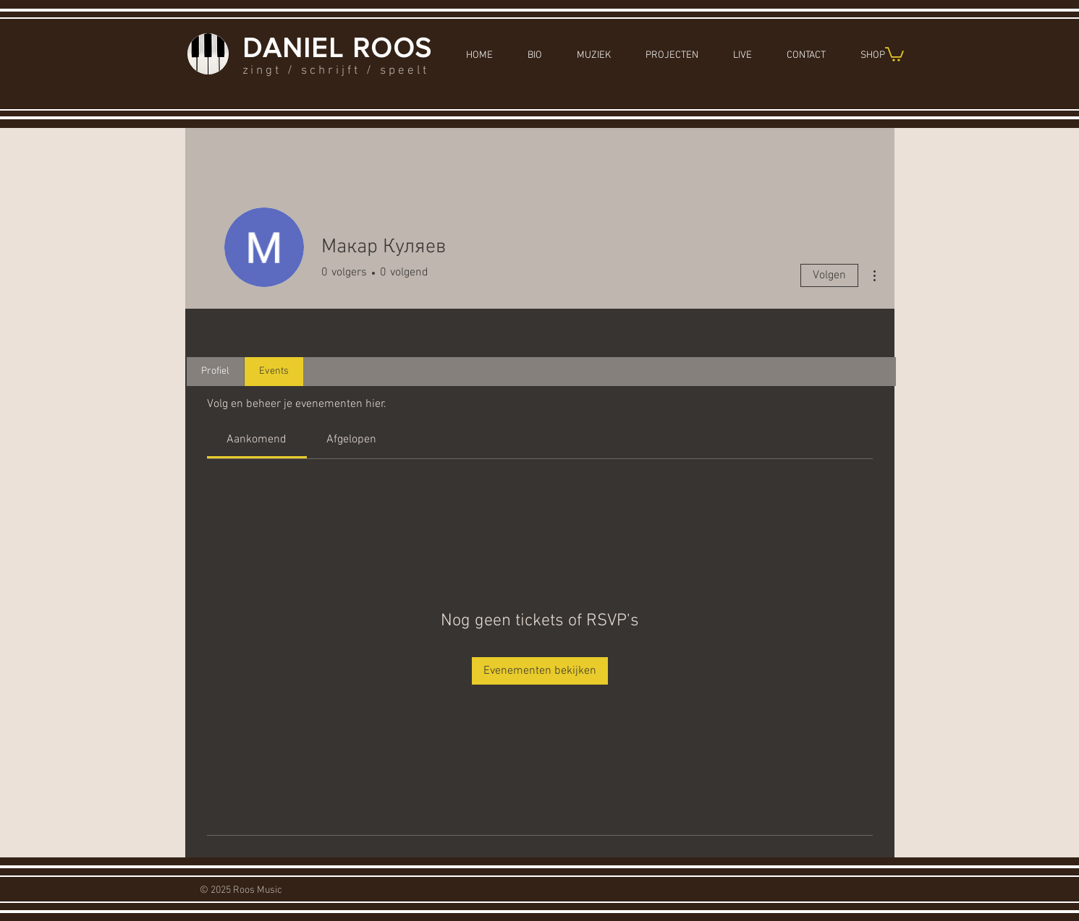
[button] (894, 53)
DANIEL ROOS (337, 48)
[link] (257, 439)
